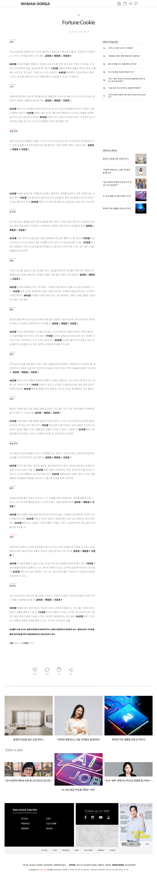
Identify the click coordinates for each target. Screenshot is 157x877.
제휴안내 (101, 865)
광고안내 (32, 865)
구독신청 (25, 865)
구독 (139, 844)
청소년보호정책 (130, 865)
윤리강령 (39, 865)
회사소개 (79, 865)
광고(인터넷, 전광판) (90, 865)
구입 (147, 844)
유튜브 (100, 817)
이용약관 (108, 865)
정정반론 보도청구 (60, 865)
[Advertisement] (46, 170)
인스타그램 (92, 817)
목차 (132, 844)
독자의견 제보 (48, 865)
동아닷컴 (72, 865)
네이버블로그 (108, 817)
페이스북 (85, 817)
